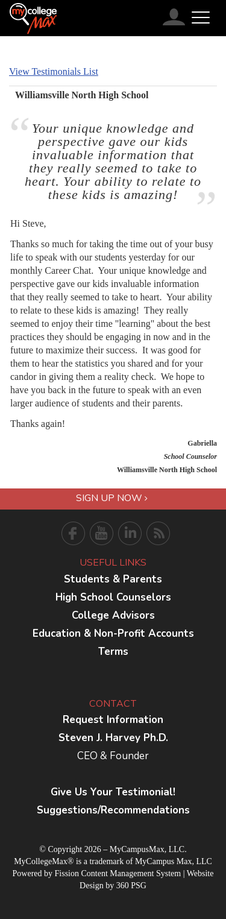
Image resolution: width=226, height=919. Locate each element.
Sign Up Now (112, 498)
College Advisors (113, 615)
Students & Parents (113, 579)
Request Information (113, 720)
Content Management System (131, 873)
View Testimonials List (53, 71)
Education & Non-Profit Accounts (113, 633)
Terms (113, 651)
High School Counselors (113, 597)
